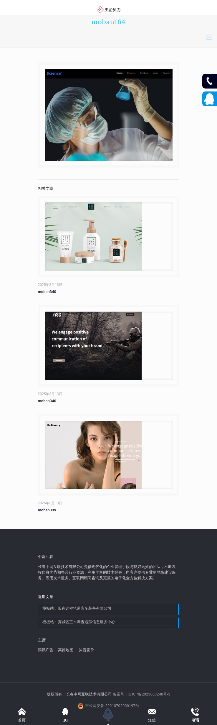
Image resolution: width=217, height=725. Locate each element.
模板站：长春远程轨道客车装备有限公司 (76, 608)
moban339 (47, 510)
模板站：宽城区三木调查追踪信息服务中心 (78, 622)
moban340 (47, 291)
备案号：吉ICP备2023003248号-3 (141, 694)
